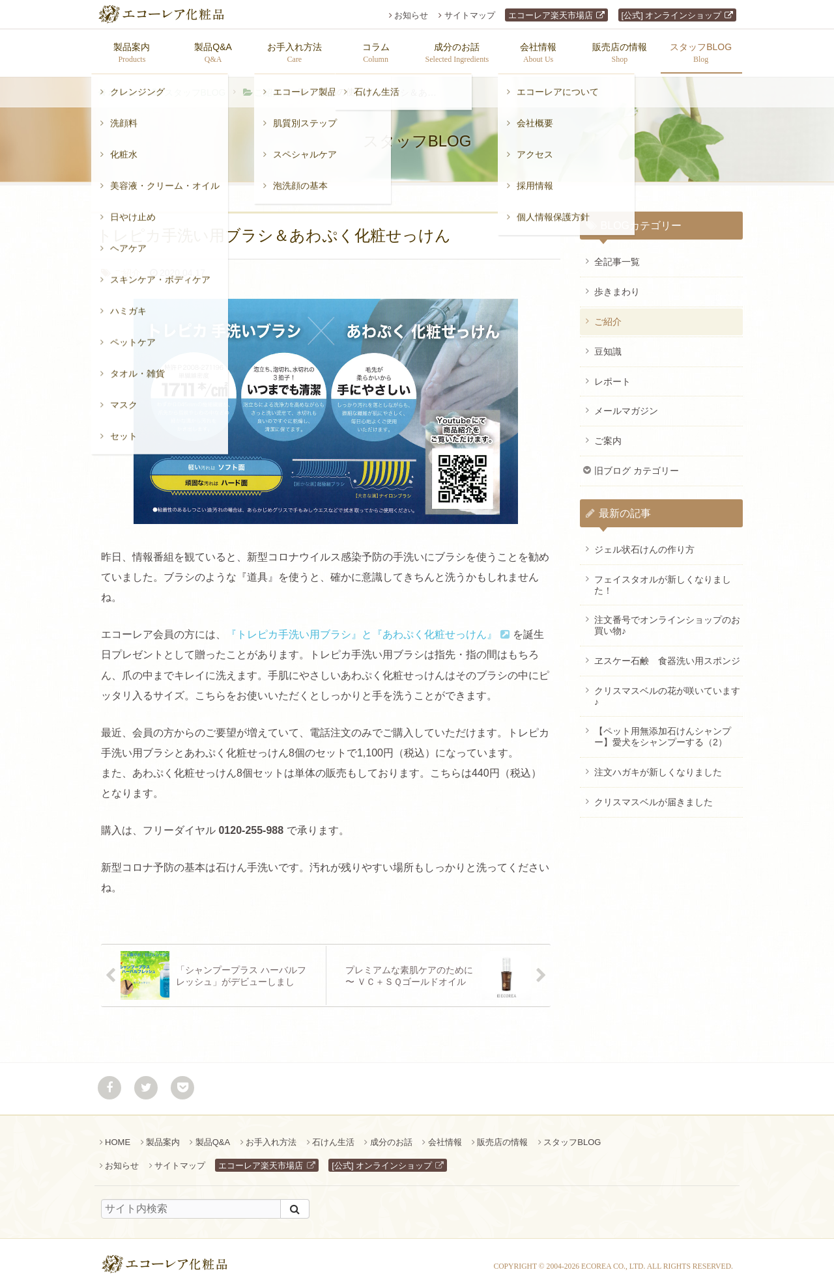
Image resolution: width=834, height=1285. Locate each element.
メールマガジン (626, 404)
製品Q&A (212, 1135)
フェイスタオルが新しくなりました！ (662, 578)
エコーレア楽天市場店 (550, 15)
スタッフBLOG (195, 85)
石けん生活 (333, 1135)
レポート (612, 375)
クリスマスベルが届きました (653, 795)
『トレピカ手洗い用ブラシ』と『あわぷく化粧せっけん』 (361, 627)
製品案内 (163, 1135)
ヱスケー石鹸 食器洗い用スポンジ (667, 654)
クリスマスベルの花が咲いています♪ (667, 689)
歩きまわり (617, 285)
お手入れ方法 (271, 1135)
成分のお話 (391, 1135)
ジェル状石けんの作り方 (644, 543)
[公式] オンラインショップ (672, 15)
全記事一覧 (617, 255)
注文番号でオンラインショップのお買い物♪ (667, 618)
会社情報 (445, 1135)
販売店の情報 (502, 1135)
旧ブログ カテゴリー (636, 464)
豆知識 (608, 345)
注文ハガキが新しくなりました (658, 765)
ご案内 (608, 434)
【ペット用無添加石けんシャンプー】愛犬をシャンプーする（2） (662, 730)
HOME (117, 1135)
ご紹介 (267, 85)
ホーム (122, 85)
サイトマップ (469, 15)
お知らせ (411, 15)
